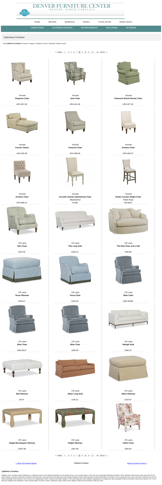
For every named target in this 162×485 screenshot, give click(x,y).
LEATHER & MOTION (62, 28)
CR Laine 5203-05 (75, 296)
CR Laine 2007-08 (75, 444)
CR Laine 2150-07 (128, 395)
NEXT (102, 52)
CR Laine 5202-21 (75, 247)
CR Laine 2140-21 (75, 395)
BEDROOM (69, 22)
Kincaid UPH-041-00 (75, 99)
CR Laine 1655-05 (75, 346)
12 (92, 52)
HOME (37, 22)
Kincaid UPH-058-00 (75, 149)
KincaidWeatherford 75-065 (75, 198)
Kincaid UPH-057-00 (22, 99)
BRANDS (52, 22)
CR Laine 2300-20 (128, 346)
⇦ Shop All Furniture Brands (26, 463)
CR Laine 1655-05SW (128, 296)
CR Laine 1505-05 (128, 444)
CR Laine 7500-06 (128, 247)
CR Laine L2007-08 (22, 444)
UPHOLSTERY (37, 28)
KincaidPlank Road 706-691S (128, 198)
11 (89, 52)
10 (85, 52)
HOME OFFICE (125, 22)
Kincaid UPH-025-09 (22, 149)
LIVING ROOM (104, 22)
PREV (60, 52)
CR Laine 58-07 (22, 395)
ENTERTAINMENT (89, 28)
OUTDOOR (131, 28)
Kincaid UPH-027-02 (128, 99)
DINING (86, 22)
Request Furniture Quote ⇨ (137, 463)
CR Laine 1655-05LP (22, 346)
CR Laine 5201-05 (22, 247)
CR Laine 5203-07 (22, 296)
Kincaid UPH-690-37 (128, 149)
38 (97, 52)
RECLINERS (111, 28)
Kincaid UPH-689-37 (22, 198)
